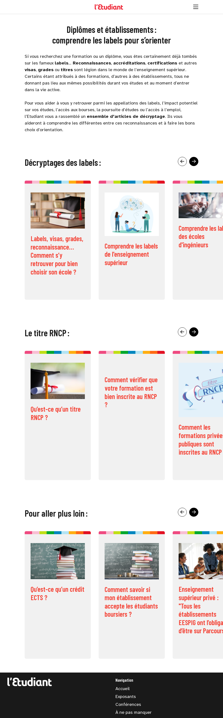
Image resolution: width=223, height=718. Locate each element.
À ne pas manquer (133, 712)
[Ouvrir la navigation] (195, 7)
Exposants (125, 696)
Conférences (128, 704)
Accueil (122, 688)
